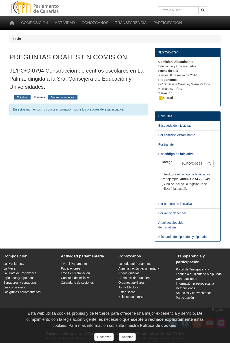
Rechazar (104, 337)
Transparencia (131, 23)
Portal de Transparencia (192, 269)
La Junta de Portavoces (19, 273)
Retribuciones (185, 288)
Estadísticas (126, 292)
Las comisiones (14, 287)
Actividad (65, 23)
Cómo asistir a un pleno (134, 278)
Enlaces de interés (131, 297)
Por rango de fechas (172, 213)
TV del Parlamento (74, 264)
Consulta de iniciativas (76, 278)
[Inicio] (12, 23)
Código (167, 162)
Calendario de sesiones (77, 282)
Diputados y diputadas (19, 278)
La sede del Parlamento (135, 264)
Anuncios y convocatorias (194, 293)
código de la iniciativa (195, 174)
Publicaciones (70, 268)
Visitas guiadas (128, 273)
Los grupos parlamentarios (22, 292)
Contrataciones (186, 279)
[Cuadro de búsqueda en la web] (178, 10)
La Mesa (9, 268)
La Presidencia (13, 264)
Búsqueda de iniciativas (174, 125)
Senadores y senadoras (20, 282)
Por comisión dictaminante (176, 135)
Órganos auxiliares (131, 282)
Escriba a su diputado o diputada (199, 274)
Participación (167, 23)
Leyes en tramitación (75, 273)
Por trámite (166, 144)
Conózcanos (95, 23)
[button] (209, 163)
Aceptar (127, 337)
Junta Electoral (128, 287)
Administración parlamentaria (138, 268)
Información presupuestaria (195, 283)
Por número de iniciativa (175, 204)
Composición (34, 23)
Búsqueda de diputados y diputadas (183, 237)
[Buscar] (202, 10)
